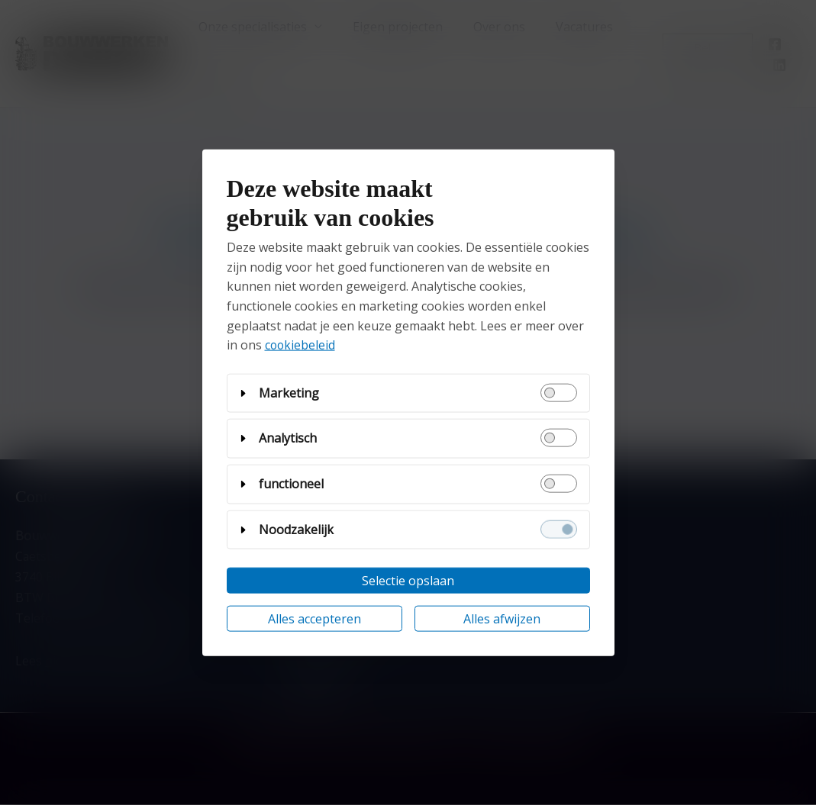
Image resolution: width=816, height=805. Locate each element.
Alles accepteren (314, 618)
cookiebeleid (301, 344)
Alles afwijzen (501, 618)
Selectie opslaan (408, 580)
